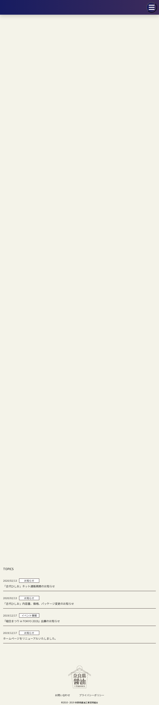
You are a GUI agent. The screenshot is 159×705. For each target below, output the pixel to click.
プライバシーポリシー (91, 695)
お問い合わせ (62, 695)
